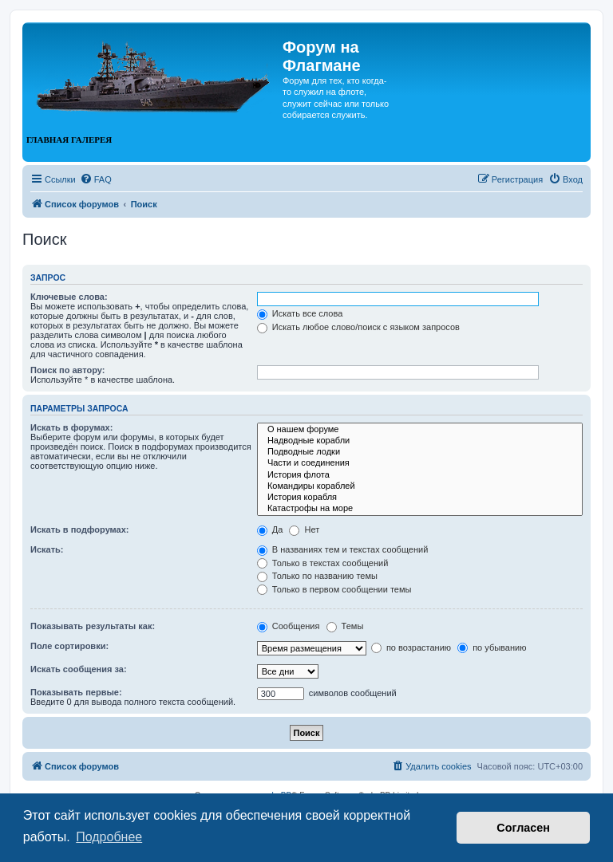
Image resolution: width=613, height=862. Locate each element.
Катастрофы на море (420, 508)
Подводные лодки (420, 452)
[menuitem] (96, 179)
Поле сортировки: (69, 646)
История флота (420, 475)
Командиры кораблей (420, 486)
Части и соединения (420, 463)
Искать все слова (300, 313)
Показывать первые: (76, 692)
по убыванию (491, 647)
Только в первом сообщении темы (334, 589)
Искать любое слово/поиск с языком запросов (358, 327)
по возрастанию (411, 647)
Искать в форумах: (71, 427)
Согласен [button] (523, 827)
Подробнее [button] (109, 837)
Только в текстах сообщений (323, 563)
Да (270, 529)
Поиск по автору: (67, 370)
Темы (345, 626)
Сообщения (288, 626)
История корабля (420, 497)
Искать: (46, 549)
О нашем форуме (420, 429)
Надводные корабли (420, 441)
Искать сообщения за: (78, 669)
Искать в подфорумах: (79, 529)
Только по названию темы (317, 576)
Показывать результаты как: (92, 626)
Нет (304, 529)
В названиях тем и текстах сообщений (343, 549)
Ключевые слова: (69, 296)
